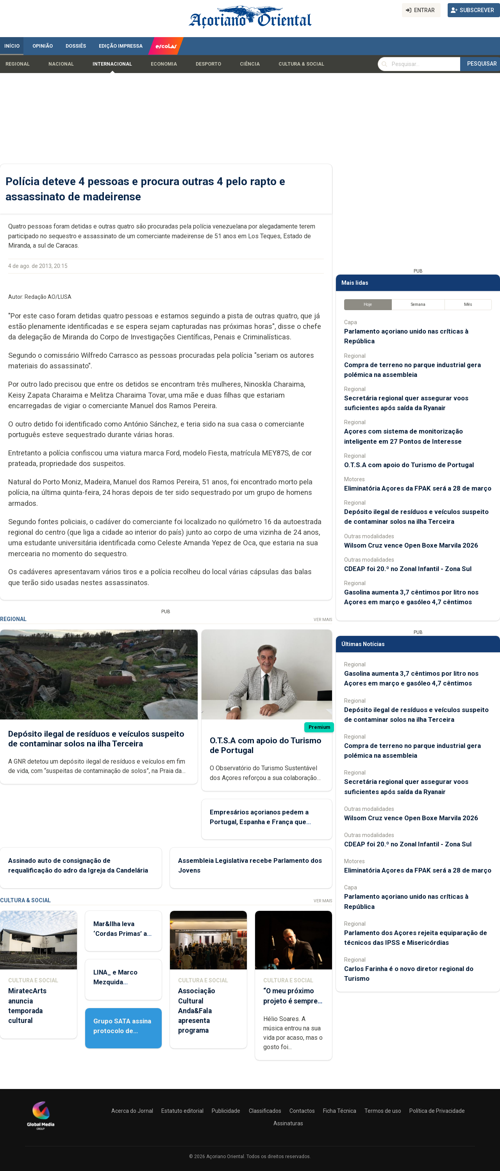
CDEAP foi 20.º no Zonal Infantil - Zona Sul (407, 569)
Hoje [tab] (368, 304)
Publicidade (226, 1111)
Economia (164, 64)
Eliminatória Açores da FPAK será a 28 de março (417, 488)
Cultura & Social (301, 64)
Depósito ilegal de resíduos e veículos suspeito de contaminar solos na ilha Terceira (96, 738)
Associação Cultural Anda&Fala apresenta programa (196, 1010)
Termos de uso (382, 1111)
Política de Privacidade (437, 1111)
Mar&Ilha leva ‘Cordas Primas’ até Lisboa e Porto (123, 933)
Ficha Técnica (339, 1111)
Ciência (250, 64)
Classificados (265, 1111)
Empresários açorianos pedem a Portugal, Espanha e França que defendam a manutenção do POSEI (263, 821)
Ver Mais (323, 619)
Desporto (208, 64)
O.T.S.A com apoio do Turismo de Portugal (409, 465)
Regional (17, 64)
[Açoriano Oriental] (40, 1131)
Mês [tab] (468, 304)
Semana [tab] (418, 304)
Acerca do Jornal (132, 1111)
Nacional (61, 64)
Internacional (112, 64)
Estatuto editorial (182, 1111)
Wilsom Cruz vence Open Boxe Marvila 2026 (411, 545)
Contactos (302, 1111)
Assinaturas (288, 1123)
